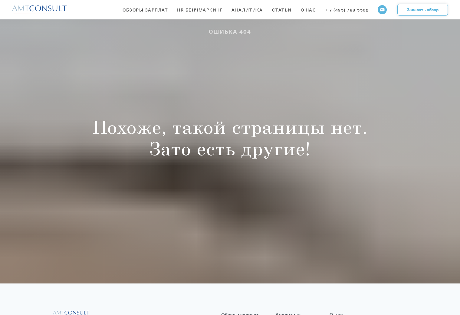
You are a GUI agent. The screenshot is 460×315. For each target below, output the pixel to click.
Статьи (282, 10)
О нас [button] (308, 10)
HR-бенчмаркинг (199, 10)
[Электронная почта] (382, 9)
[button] (422, 10)
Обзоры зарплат (145, 10)
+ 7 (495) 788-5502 (347, 10)
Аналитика (247, 10)
